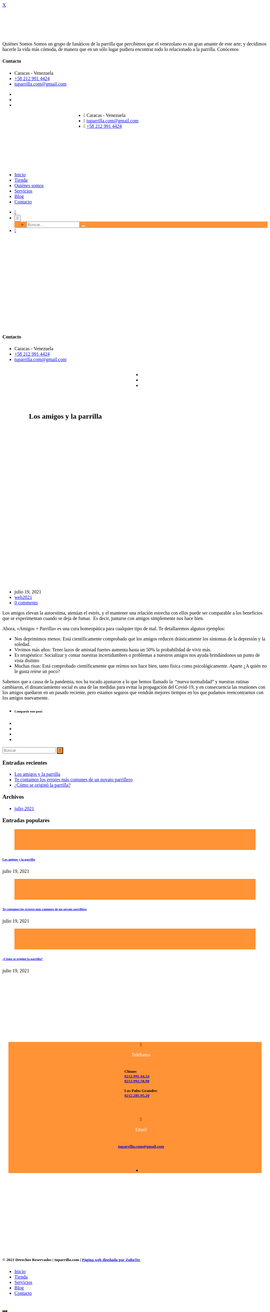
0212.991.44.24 (136, 1076)
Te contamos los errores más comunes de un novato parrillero (73, 779)
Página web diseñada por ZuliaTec (111, 1259)
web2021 (23, 597)
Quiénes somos (29, 185)
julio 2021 (24, 808)
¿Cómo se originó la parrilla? (42, 785)
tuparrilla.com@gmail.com (40, 84)
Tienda (21, 180)
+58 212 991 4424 (32, 78)
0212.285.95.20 (136, 1095)
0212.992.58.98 (136, 1081)
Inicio (20, 174)
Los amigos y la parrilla (37, 774)
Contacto (23, 201)
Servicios (23, 190)
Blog (19, 196)
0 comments (26, 602)
